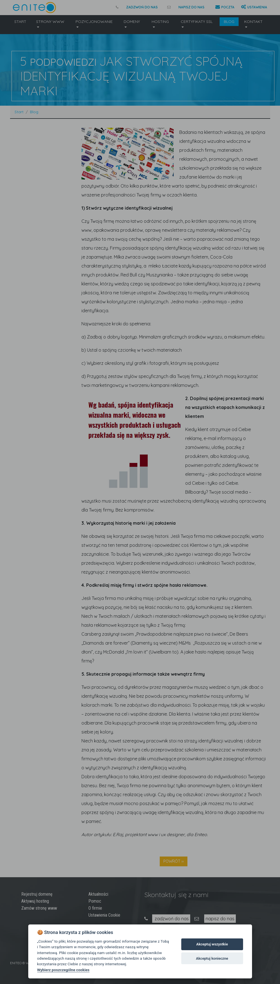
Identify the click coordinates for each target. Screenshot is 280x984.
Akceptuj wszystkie (212, 944)
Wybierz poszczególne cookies (63, 970)
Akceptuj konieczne (212, 958)
